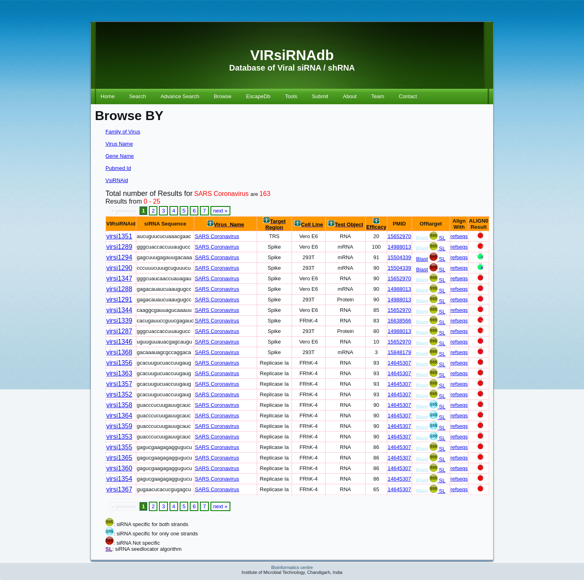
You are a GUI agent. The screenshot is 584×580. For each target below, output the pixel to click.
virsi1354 (119, 478)
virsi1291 (119, 299)
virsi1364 (119, 415)
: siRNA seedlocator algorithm (147, 549)
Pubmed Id (118, 168)
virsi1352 (119, 394)
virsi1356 (119, 362)
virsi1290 (119, 267)
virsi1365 (119, 457)
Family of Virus (122, 132)
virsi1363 (119, 373)
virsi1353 (119, 436)
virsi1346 (119, 341)
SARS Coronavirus (217, 236)
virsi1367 (119, 489)
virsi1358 (119, 405)
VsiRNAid (116, 180)
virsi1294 (119, 257)
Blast (422, 259)
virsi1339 (119, 320)
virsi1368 (119, 352)
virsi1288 (119, 289)
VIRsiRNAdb (292, 55)
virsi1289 (119, 246)
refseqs (459, 236)
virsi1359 (119, 426)
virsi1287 (119, 331)
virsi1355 (119, 447)
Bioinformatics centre (292, 567)
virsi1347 (119, 278)
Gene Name (119, 156)
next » (220, 211)
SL (442, 238)
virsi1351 (119, 236)
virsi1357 (119, 383)
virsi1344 (119, 310)
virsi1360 (119, 468)
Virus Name (119, 144)
